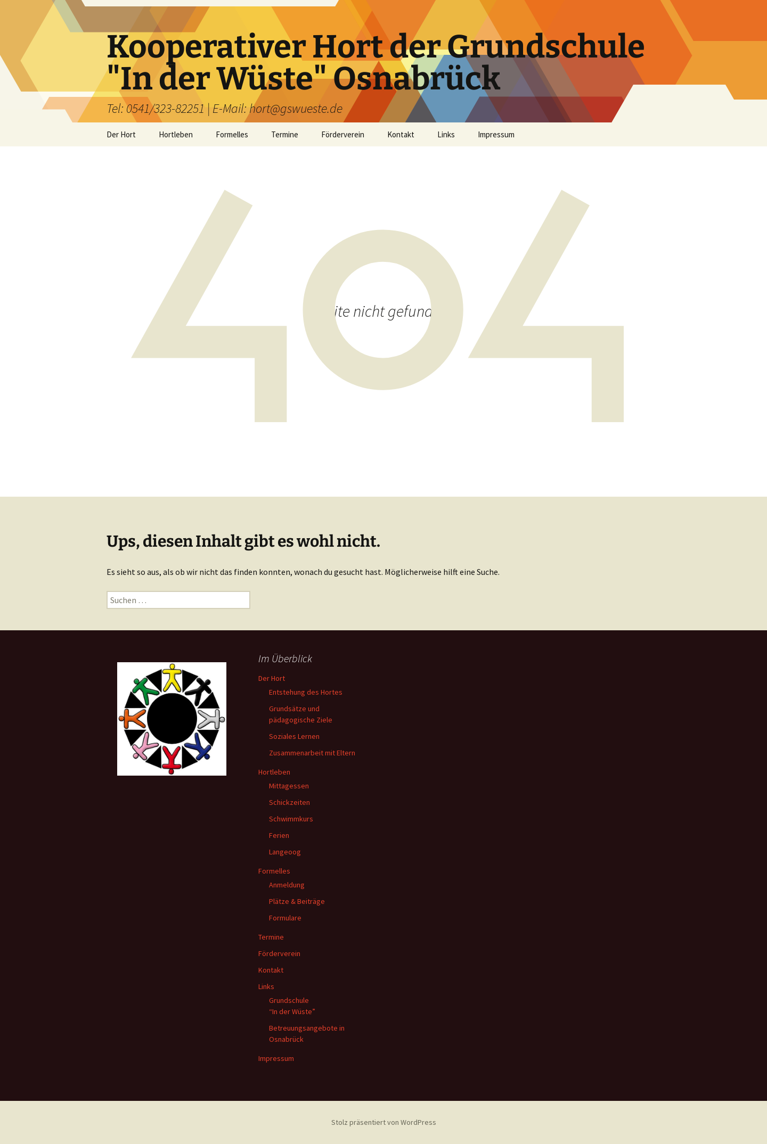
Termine (284, 134)
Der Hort (121, 134)
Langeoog (285, 852)
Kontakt (400, 134)
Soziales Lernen (294, 736)
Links (446, 134)
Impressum (496, 134)
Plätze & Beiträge (297, 901)
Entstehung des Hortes (305, 692)
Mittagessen (289, 786)
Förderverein (342, 134)
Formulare (285, 918)
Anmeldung (287, 885)
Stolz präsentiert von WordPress (383, 1122)
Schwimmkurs (291, 819)
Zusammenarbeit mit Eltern (312, 753)
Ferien (279, 835)
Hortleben (176, 134)
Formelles (232, 134)
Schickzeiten (289, 802)
